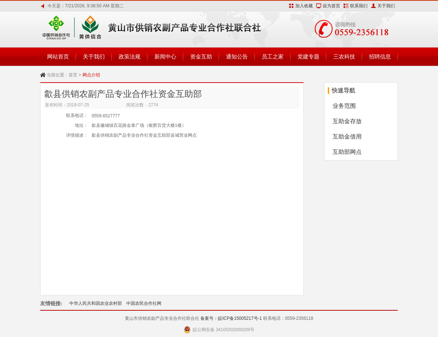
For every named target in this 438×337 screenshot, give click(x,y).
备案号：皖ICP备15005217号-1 (231, 318)
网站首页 (58, 56)
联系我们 (359, 5)
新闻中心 (165, 56)
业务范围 (344, 106)
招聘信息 (380, 56)
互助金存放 (347, 121)
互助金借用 (347, 136)
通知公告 (237, 56)
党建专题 (308, 56)
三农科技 (344, 56)
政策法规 (130, 56)
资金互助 (201, 56)
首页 (73, 74)
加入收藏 (304, 5)
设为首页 (331, 5)
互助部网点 (347, 152)
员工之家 (273, 56)
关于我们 (386, 5)
